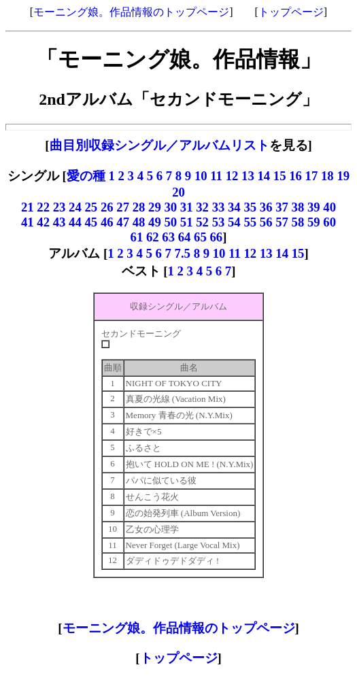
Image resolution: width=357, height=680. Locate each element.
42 (43, 222)
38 (298, 207)
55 (249, 222)
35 (249, 207)
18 (327, 176)
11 (216, 176)
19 (343, 176)
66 (216, 237)
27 (122, 207)
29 (154, 207)
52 (202, 222)
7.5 (182, 253)
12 (232, 176)
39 (313, 207)
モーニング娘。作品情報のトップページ (131, 12)
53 (218, 222)
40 (329, 207)
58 (298, 222)
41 (27, 222)
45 (91, 222)
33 (218, 207)
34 (234, 207)
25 (93, 207)
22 (43, 207)
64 (184, 237)
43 (59, 222)
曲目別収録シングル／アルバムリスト (159, 145)
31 (186, 207)
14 (263, 176)
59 (313, 222)
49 (154, 222)
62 (152, 237)
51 (186, 222)
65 (200, 237)
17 (311, 176)
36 (266, 207)
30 (170, 207)
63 (168, 237)
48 (139, 222)
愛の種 (86, 176)
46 (107, 222)
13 (247, 176)
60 (329, 222)
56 (266, 222)
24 (75, 207)
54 (234, 222)
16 (295, 176)
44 (75, 222)
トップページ (291, 12)
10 (200, 176)
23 (59, 207)
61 (137, 237)
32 (202, 207)
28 (139, 207)
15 (279, 176)
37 (281, 207)
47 (122, 222)
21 (27, 207)
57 (281, 222)
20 (178, 192)
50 (170, 222)
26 (108, 207)
